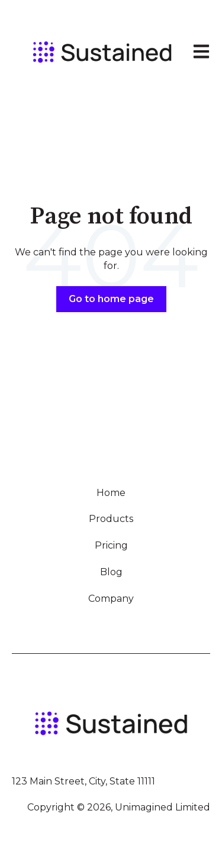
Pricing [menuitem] (111, 545)
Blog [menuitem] (111, 572)
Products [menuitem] (111, 518)
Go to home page (111, 298)
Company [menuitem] (111, 598)
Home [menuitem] (111, 492)
